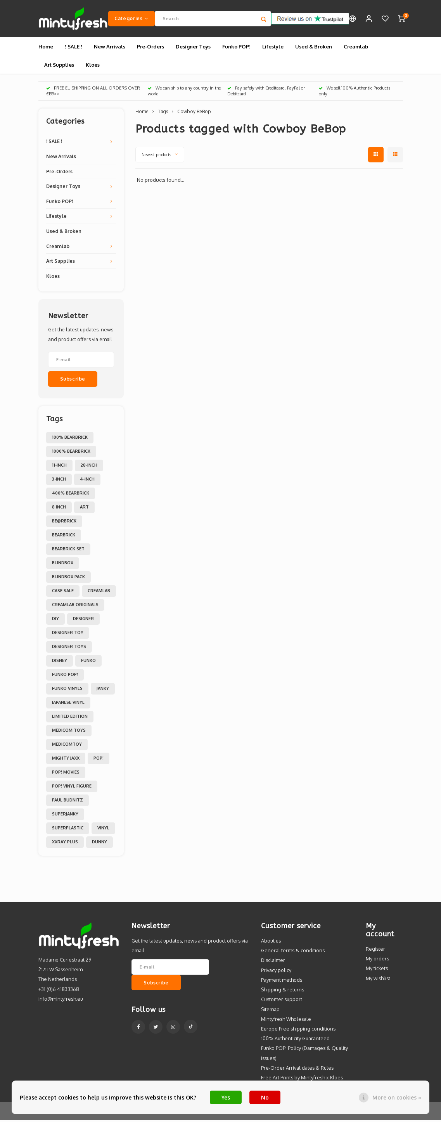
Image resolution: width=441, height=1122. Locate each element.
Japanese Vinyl (68, 704)
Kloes (93, 66)
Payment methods (281, 982)
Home (45, 48)
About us (271, 942)
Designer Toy (67, 634)
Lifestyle (273, 48)
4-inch (87, 481)
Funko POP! (236, 48)
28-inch (89, 467)
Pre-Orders (150, 48)
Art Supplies (59, 66)
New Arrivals (109, 48)
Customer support (281, 1001)
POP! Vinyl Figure (72, 788)
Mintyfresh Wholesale (286, 1020)
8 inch (59, 509)
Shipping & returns (282, 991)
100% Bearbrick (70, 439)
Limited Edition (70, 718)
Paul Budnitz (67, 802)
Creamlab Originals (75, 606)
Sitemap (270, 1011)
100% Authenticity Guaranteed (295, 1040)
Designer (83, 620)
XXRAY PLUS (65, 843)
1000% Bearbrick (71, 453)
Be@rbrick (64, 523)
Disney (59, 662)
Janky (103, 690)
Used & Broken (313, 48)
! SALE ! (73, 48)
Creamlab (356, 48)
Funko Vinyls (67, 690)
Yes (225, 1097)
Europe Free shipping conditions (298, 1030)
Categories (131, 19)
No (265, 1097)
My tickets (377, 970)
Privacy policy (276, 972)
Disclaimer (273, 962)
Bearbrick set (68, 550)
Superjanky (65, 816)
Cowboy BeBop (194, 113)
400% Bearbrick (70, 495)
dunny (99, 843)
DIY (55, 620)
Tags (163, 113)
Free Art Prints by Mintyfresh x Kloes (302, 1079)
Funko (88, 662)
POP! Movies (66, 774)
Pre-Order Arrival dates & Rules (297, 1070)
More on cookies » (396, 1097)
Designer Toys (193, 48)
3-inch (59, 481)
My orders (377, 960)
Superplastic (67, 829)
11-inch (59, 467)
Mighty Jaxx (66, 760)
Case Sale (63, 592)
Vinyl (103, 829)
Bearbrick (63, 536)
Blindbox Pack (68, 578)
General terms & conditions (293, 952)
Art (84, 509)
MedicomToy (67, 746)
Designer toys (69, 648)
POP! (98, 760)
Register (375, 951)
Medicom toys (69, 732)
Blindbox (62, 564)
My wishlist (378, 980)
